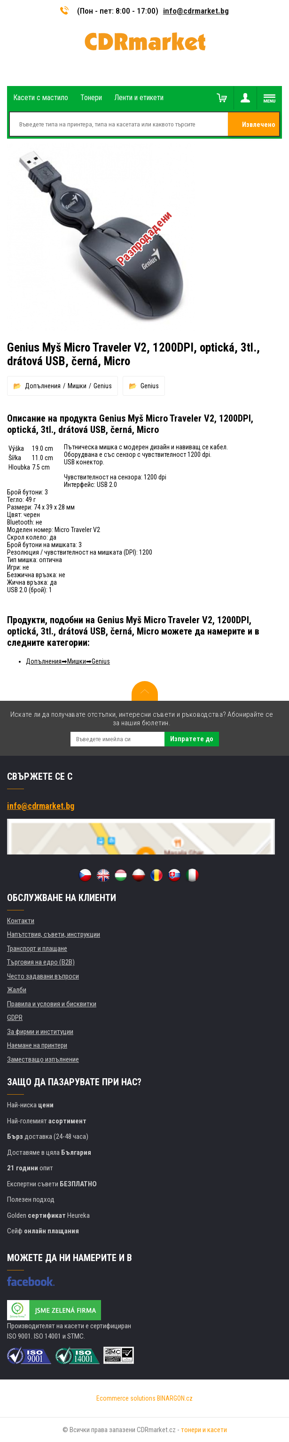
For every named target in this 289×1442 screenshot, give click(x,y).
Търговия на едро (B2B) (41, 962)
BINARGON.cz (175, 1398)
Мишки (77, 386)
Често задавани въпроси (43, 976)
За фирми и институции (40, 1031)
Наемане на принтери (37, 1045)
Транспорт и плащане (37, 948)
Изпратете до (191, 739)
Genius (103, 386)
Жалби (16, 990)
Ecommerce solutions (126, 1398)
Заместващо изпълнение (43, 1059)
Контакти (20, 921)
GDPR (15, 1017)
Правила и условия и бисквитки (51, 1004)
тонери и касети (204, 1430)
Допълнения (43, 386)
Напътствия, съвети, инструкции (53, 934)
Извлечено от (258, 128)
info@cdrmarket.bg (196, 11)
